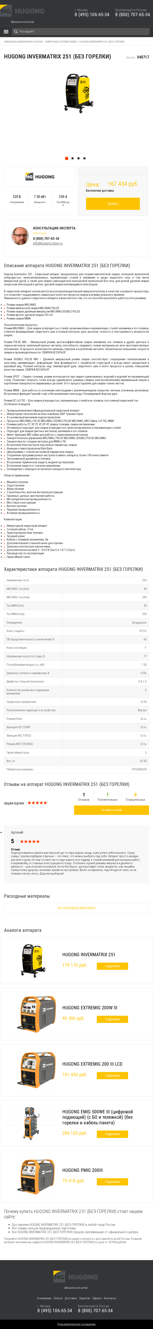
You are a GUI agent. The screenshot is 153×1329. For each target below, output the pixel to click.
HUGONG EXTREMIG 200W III (89, 1008)
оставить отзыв (112, 810)
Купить (113, 203)
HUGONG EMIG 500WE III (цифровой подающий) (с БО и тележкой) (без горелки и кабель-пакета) (97, 1117)
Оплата (58, 1298)
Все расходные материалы (76, 908)
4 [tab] (85, 159)
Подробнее (112, 966)
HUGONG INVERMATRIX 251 (89, 954)
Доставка (71, 1298)
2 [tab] (74, 159)
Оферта (97, 1298)
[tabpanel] (76, 113)
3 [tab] (79, 159)
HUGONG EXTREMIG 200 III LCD (92, 1064)
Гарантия (84, 1298)
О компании (44, 1298)
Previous (2, 113)
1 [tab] (68, 159)
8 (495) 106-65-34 (92, 14)
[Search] (81, 31)
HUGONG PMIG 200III (82, 1170)
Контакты (110, 1298)
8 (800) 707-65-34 (132, 14)
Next (151, 113)
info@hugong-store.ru (48, 243)
